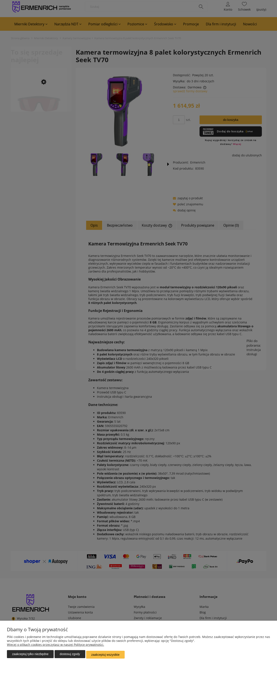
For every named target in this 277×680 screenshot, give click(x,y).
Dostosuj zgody (70, 655)
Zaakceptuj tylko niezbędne (30, 655)
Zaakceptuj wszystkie (105, 655)
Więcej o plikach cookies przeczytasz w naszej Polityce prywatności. (55, 646)
